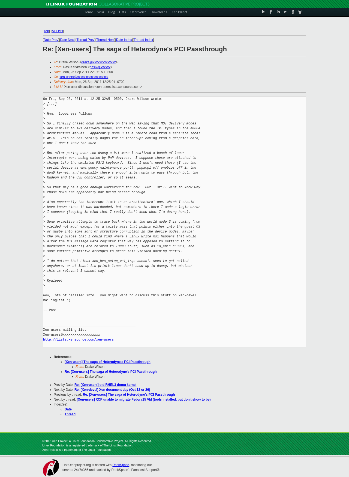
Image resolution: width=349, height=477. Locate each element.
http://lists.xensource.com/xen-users (78, 339)
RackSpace (120, 465)
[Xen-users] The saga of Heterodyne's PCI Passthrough (108, 362)
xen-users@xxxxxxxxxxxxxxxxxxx (83, 77)
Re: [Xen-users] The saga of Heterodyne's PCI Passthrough (111, 372)
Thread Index (143, 40)
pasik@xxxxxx (100, 67)
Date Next (67, 40)
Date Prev (51, 40)
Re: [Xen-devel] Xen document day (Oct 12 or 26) (112, 390)
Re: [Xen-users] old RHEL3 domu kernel (105, 385)
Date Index (124, 40)
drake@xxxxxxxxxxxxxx (98, 62)
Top (46, 31)
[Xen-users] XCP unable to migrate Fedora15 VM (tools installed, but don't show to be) (144, 399)
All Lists (57, 31)
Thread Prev (85, 40)
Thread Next (105, 40)
